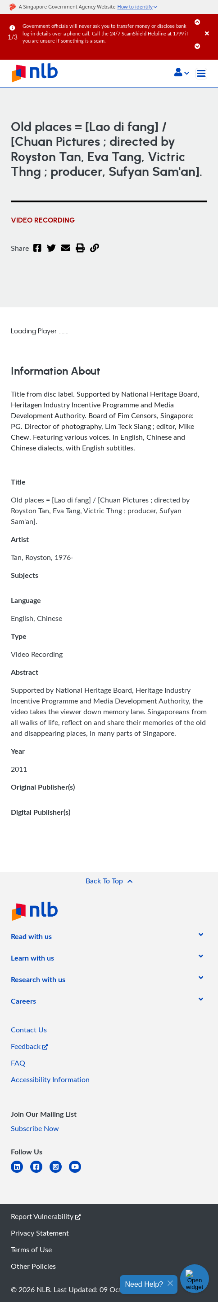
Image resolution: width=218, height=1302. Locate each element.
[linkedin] (20, 1172)
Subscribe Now (35, 1128)
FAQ (18, 1063)
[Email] (65, 253)
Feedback (29, 1046)
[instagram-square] (59, 1172)
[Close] (210, 24)
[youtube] (78, 1172)
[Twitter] (51, 253)
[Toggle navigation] (201, 73)
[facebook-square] (40, 1172)
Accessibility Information (50, 1079)
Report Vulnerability (46, 1216)
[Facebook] (37, 253)
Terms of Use (31, 1249)
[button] (181, 73)
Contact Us (29, 1030)
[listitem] (31, 938)
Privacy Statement (40, 1233)
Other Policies (33, 1266)
